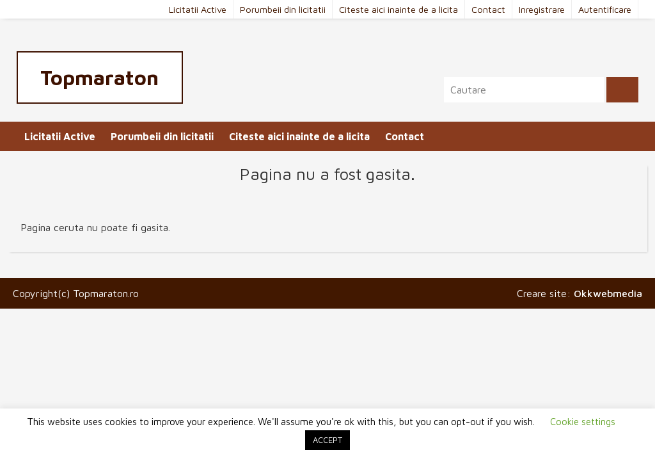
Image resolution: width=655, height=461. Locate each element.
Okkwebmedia (608, 293)
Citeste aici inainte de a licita (398, 9)
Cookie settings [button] (582, 421)
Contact (488, 9)
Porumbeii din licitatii (283, 9)
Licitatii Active (197, 9)
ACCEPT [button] (327, 440)
